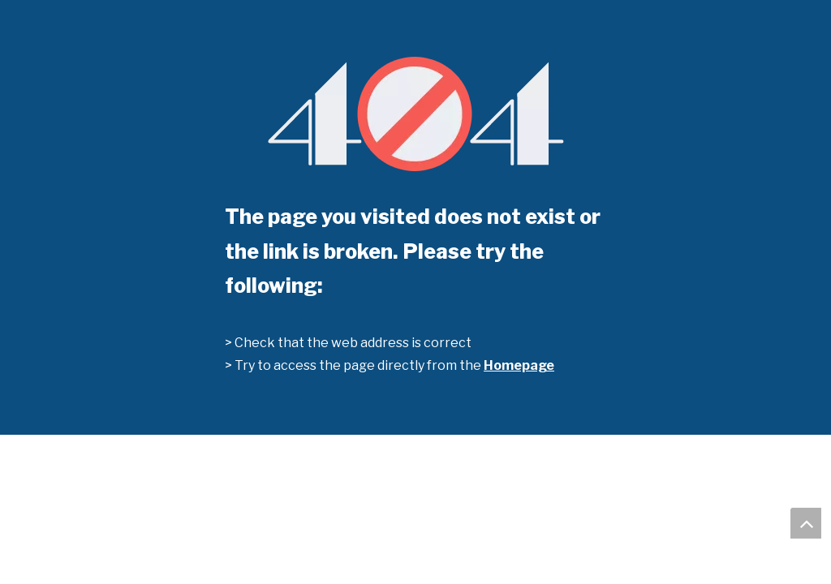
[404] (416, 114)
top (805, 523)
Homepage (519, 365)
